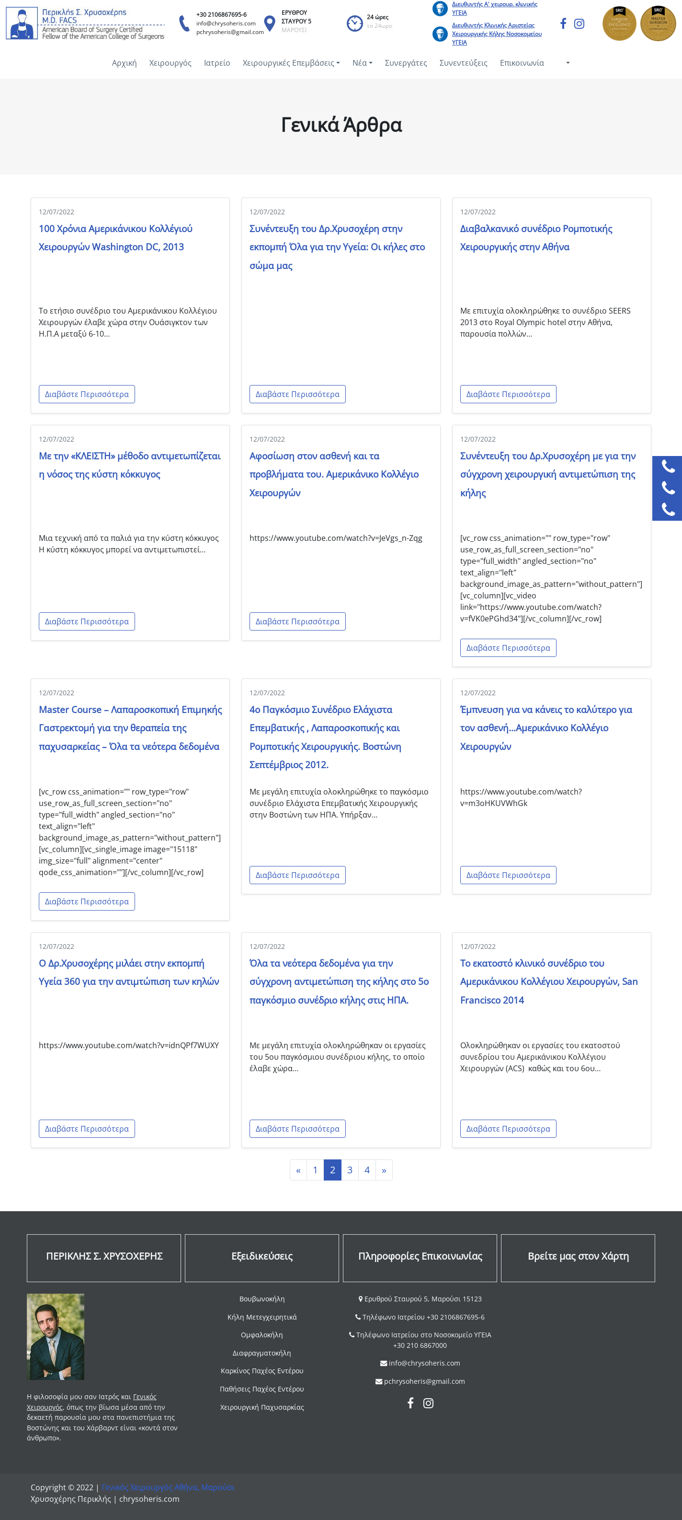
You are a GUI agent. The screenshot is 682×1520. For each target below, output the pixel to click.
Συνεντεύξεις (464, 63)
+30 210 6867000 (420, 1345)
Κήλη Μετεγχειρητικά (262, 1316)
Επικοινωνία (522, 63)
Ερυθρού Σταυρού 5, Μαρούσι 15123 (422, 1298)
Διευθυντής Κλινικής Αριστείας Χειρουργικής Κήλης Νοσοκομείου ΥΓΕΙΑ (497, 34)
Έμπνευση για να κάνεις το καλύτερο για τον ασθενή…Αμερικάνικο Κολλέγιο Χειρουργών (546, 728)
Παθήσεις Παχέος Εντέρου (262, 1388)
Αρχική (124, 63)
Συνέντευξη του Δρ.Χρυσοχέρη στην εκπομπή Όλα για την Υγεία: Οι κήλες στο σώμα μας (337, 247)
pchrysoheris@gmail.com (230, 32)
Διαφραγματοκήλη (262, 1352)
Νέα (359, 63)
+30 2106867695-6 (221, 15)
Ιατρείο (217, 63)
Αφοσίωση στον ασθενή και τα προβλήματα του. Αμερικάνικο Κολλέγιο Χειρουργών (334, 474)
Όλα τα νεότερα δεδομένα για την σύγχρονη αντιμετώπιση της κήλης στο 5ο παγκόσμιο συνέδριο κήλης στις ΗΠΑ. (339, 981)
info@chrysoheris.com (226, 23)
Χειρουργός (170, 63)
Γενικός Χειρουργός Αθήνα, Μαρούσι (168, 1487)
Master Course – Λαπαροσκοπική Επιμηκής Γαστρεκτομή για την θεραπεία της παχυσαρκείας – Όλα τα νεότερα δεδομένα (130, 728)
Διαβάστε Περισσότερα (87, 394)
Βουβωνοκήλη (262, 1298)
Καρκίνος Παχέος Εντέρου (262, 1370)
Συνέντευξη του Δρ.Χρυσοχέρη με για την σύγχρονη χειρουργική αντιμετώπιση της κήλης (548, 474)
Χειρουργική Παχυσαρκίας (262, 1407)
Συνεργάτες (406, 63)
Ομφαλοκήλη (262, 1334)
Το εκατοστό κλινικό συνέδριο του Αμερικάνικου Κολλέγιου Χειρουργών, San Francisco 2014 (549, 981)
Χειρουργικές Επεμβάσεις (288, 63)
